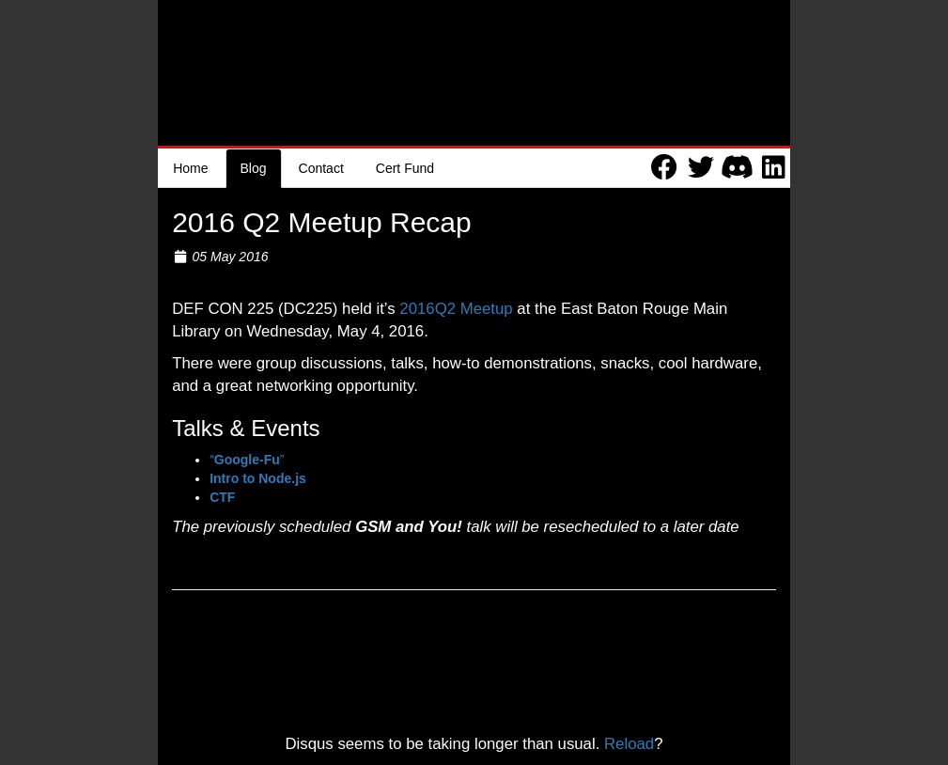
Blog (254, 168)
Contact (321, 168)
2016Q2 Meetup (455, 309)
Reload (629, 744)
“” (247, 459)
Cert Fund (405, 168)
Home (190, 168)
